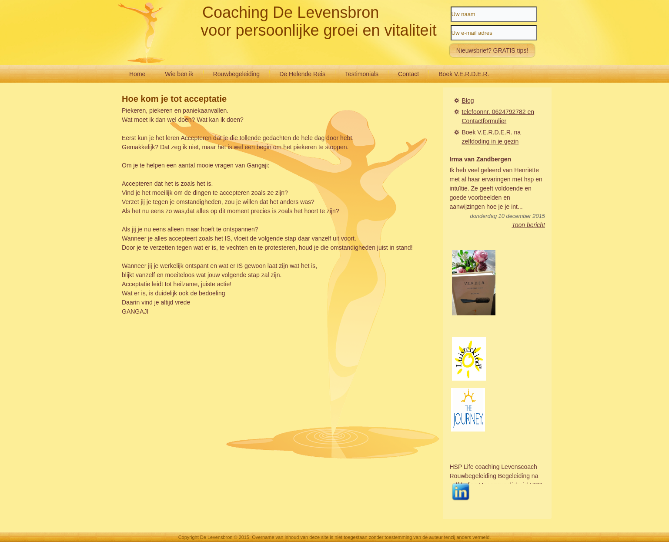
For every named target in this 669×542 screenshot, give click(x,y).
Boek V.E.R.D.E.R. (463, 73)
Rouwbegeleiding (236, 73)
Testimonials (361, 73)
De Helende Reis (302, 73)
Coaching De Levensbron (290, 12)
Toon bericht (528, 224)
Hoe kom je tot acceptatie (174, 99)
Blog (468, 100)
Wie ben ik (179, 73)
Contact (408, 73)
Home (137, 73)
